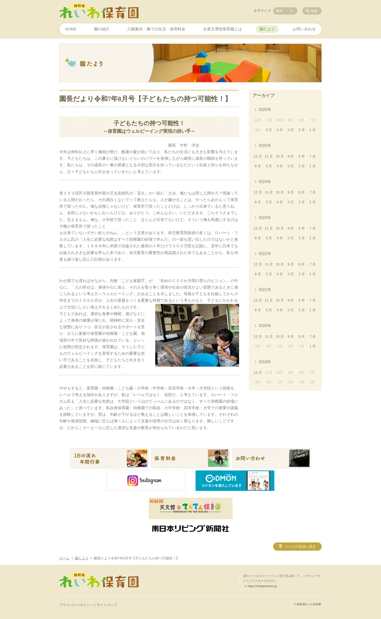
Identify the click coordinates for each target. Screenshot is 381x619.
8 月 (302, 156)
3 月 (291, 130)
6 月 (258, 166)
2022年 (265, 254)
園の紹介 (102, 29)
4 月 (280, 130)
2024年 (265, 182)
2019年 (265, 362)
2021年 (265, 290)
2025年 (265, 145)
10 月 (280, 156)
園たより (267, 29)
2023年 (265, 218)
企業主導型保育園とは (222, 29)
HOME (71, 29)
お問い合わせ (304, 29)
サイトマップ (107, 605)
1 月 (312, 130)
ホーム (64, 558)
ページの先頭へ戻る (300, 546)
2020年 (265, 326)
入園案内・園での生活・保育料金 (156, 29)
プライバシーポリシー (76, 605)
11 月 (269, 156)
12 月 (258, 156)
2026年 (265, 109)
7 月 (312, 156)
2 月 (302, 130)
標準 (279, 11)
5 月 (269, 130)
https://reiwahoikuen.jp (262, 586)
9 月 (291, 156)
